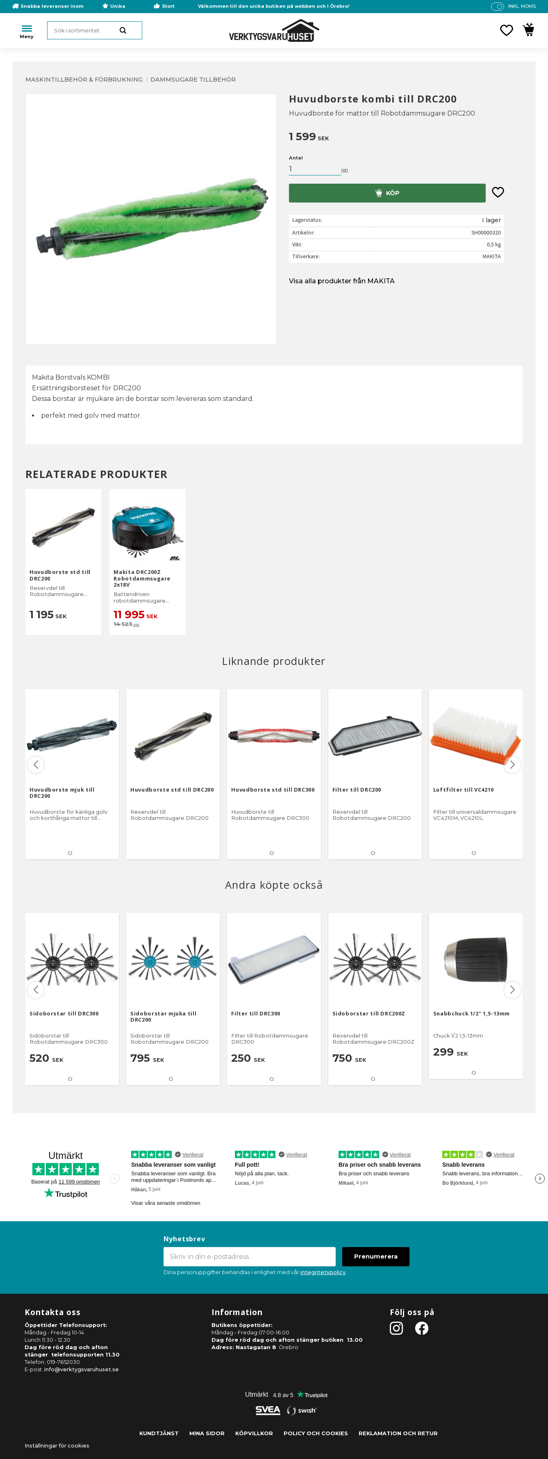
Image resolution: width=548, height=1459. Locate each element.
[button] (506, 30)
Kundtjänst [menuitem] (159, 1433)
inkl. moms (522, 6)
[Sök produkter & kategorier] (94, 30)
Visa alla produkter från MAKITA (342, 281)
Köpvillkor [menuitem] (254, 1433)
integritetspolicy (323, 1272)
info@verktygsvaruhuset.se (81, 1369)
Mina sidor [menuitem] (207, 1433)
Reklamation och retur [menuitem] (398, 1433)
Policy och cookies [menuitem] (316, 1433)
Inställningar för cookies (57, 1446)
